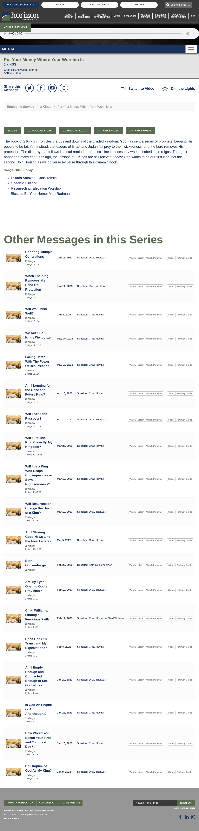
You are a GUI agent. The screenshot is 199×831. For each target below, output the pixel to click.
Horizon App (48, 802)
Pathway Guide (140, 130)
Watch (132, 258)
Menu (191, 49)
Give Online (71, 802)
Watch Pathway (154, 258)
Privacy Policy (13, 818)
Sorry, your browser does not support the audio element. (99, 33)
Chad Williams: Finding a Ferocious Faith (37, 615)
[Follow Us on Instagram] (193, 817)
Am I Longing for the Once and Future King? (38, 390)
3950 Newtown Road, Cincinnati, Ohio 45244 (29, 810)
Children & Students (161, 16)
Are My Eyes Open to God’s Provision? (36, 586)
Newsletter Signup (147, 803)
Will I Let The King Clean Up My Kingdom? (38, 442)
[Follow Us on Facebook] (180, 817)
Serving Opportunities (102, 16)
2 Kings (45, 106)
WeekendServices (145, 16)
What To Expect (99, 5)
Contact (139, 5)
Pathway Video (109, 130)
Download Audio (75, 130)
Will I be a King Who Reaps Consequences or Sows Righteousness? (38, 475)
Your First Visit (15, 27)
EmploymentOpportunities (178, 16)
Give (192, 16)
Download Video (40, 130)
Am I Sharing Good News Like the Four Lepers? (38, 536)
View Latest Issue (184, 808)
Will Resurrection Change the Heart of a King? (38, 508)
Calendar (60, 5)
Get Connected (83, 16)
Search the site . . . (180, 4)
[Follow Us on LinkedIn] (187, 817)
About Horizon (68, 16)
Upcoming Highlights (20, 5)
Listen (141, 258)
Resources (130, 16)
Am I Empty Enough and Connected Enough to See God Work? (36, 676)
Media (117, 16)
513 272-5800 (10, 814)
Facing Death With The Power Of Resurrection (37, 361)
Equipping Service (20, 106)
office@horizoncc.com (33, 814)
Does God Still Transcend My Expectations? (36, 643)
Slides (12, 130)
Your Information (20, 802)
